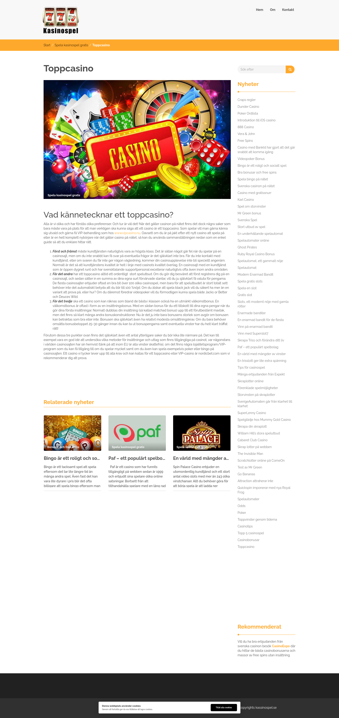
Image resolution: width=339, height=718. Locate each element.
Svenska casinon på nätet (256, 186)
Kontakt (288, 10)
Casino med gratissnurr (254, 193)
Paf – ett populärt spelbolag (137, 458)
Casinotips (245, 526)
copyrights (247, 707)
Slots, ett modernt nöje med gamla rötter (263, 304)
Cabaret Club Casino (253, 440)
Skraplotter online (250, 381)
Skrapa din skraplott (252, 426)
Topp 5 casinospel (251, 533)
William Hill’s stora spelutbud (259, 433)
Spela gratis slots (250, 281)
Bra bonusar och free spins (257, 172)
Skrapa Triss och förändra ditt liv (261, 340)
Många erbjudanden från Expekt (261, 374)
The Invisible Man (250, 454)
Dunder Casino (248, 106)
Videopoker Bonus (251, 159)
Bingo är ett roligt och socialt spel (72, 458)
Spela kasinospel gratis (71, 45)
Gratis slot (245, 295)
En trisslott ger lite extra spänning (262, 361)
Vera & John (246, 134)
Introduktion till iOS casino (256, 120)
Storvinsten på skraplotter (256, 395)
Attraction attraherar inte (255, 481)
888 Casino (246, 127)
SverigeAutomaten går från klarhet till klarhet (265, 404)
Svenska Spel (247, 220)
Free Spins (245, 140)
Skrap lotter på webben (255, 447)
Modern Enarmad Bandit (255, 274)
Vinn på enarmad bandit (255, 326)
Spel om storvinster (252, 206)
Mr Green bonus (249, 213)
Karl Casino (246, 199)
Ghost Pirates (247, 247)
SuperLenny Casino (252, 413)
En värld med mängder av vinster (202, 458)
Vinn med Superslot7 (253, 333)
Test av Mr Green (250, 467)
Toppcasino (246, 547)
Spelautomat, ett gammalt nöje (260, 261)
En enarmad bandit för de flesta (261, 320)
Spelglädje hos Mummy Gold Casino (264, 419)
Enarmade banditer (252, 313)
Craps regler (247, 100)
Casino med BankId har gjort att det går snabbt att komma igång (266, 150)
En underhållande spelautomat (260, 233)
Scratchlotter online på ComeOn (261, 460)
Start (47, 45)
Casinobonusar (248, 540)
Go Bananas (246, 474)
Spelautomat (247, 268)
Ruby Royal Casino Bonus (256, 254)
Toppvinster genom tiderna (257, 519)
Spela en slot (247, 288)
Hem (259, 10)
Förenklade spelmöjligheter (258, 388)
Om (272, 10)
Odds (242, 506)
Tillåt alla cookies (224, 707)
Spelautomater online (253, 240)
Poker (242, 513)
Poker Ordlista (248, 113)
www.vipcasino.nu (127, 233)
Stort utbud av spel (251, 227)
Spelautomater (248, 499)
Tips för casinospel (251, 367)
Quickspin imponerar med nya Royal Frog (264, 490)
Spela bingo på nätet (253, 179)
